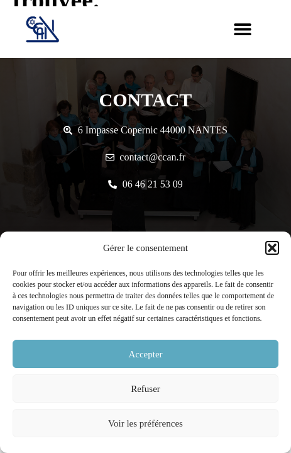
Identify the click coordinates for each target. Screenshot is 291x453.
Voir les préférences (145, 423)
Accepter (145, 354)
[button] (272, 248)
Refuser (145, 389)
